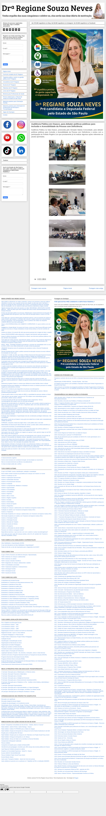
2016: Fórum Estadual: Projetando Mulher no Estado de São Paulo (72, 730)
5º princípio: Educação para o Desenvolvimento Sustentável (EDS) (18, 680)
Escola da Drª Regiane (9, 85)
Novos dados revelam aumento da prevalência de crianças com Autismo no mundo (23, 473)
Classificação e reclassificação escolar (11, 640)
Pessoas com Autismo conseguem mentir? (12, 530)
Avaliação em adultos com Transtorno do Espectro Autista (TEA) (18, 509)
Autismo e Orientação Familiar (9, 518)
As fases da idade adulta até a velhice (11, 464)
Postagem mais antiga (96, 288)
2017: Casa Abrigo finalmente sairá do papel (66, 669)
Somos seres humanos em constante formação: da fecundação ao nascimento (22, 460)
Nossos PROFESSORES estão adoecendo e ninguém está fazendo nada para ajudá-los (24, 334)
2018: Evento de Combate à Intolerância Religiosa (67, 582)
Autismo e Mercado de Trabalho (9, 522)
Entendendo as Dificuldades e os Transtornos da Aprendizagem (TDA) (19, 596)
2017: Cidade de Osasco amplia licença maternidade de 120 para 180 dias (74, 628)
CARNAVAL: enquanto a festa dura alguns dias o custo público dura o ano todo (22, 422)
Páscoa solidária (5, 743)
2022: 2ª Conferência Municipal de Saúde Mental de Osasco (70, 519)
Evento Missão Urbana (7, 757)
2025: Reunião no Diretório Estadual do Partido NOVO (68, 427)
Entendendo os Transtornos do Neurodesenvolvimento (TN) (17, 582)
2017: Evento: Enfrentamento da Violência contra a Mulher (69, 644)
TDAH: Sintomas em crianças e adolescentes (13, 556)
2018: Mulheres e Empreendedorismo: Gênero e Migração (69, 598)
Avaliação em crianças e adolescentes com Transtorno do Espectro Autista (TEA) (22, 507)
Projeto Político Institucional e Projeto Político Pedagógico (16, 636)
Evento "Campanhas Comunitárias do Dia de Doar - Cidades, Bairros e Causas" (22, 724)
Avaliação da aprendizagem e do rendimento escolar (15, 703)
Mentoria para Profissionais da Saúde (13, 94)
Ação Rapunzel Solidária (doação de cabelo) (13, 749)
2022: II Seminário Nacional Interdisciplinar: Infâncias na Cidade (71, 511)
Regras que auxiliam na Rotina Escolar (11, 646)
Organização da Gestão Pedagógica (11, 644)
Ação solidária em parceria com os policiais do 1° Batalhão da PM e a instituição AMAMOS (25, 761)
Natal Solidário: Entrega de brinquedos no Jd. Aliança (15, 737)
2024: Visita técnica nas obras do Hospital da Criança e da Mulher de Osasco (74, 451)
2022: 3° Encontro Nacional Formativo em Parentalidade (69, 513)
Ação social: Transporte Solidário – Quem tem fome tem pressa (18, 759)
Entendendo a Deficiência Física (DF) (11, 584)
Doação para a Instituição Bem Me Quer (12, 733)
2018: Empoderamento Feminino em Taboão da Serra (68, 596)
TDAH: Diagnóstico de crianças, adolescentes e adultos (16, 562)
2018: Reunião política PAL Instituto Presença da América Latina (71, 600)
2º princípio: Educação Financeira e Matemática (14, 674)
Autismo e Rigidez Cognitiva (8, 497)
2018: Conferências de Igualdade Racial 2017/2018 (67, 576)
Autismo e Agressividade (7, 487)
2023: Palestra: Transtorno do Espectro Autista (66, 480)
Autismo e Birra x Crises (7, 495)
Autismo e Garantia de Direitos (9, 524)
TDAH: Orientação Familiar (8, 568)
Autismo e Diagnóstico (7, 505)
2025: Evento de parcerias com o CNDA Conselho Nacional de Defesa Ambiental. (75, 412)
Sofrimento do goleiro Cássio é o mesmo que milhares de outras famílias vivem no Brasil (24, 383)
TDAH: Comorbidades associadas (10, 564)
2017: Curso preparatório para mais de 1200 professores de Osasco (72, 611)
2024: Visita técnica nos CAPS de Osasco (65, 442)
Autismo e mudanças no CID (8, 475)
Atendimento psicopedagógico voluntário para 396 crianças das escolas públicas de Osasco (25, 747)
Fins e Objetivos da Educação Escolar (11, 622)
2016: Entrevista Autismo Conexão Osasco (65, 736)
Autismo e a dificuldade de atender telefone (12, 528)
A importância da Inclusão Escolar (10, 580)
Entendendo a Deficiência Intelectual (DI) (12, 590)
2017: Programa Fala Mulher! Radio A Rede (65, 665)
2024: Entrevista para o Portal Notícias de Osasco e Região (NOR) (72, 467)
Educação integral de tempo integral (10, 701)
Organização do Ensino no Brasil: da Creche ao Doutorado (16, 630)
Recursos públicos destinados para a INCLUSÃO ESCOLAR (17, 615)
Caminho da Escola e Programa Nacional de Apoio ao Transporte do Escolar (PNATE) (24, 654)
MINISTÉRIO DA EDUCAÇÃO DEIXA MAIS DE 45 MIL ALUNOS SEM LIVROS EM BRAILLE (25, 424)
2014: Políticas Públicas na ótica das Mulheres (66, 764)
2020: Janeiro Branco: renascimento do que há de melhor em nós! (71, 528)
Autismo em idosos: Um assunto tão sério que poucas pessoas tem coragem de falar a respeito (26, 332)
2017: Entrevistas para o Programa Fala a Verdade (67, 667)
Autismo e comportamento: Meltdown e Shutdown (14, 485)
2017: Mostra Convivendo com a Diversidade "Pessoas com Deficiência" (73, 626)
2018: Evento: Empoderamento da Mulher (65, 571)
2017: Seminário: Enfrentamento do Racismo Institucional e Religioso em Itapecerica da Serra (79, 622)
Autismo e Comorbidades (8, 489)
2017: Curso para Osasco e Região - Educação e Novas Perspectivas (72, 620)
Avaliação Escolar (6, 638)
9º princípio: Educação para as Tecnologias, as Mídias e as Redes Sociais (20, 689)
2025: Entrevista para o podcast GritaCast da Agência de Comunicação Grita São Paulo (77, 418)
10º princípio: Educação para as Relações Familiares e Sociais (17, 691)
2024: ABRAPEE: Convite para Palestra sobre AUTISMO (69, 440)
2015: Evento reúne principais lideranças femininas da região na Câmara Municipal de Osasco (79, 756)
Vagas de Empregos (8, 112)
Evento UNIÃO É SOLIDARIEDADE (10, 753)
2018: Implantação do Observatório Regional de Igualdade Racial (71, 580)
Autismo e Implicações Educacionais (11, 477)
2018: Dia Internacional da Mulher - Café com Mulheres (69, 594)
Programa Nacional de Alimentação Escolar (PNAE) (15, 657)
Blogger (76, 778)
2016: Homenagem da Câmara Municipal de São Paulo (69, 732)
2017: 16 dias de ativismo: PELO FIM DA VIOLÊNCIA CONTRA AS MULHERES (75, 624)
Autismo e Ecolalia (6, 499)
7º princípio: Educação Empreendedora (11, 685)
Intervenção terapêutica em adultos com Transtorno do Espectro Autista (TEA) (21, 516)
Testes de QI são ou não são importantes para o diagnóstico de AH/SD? (20, 547)
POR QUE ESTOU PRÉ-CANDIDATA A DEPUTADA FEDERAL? (74, 301)
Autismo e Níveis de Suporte (8, 503)
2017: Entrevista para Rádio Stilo (63, 655)
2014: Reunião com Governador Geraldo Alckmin (67, 762)
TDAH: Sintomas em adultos (8, 558)
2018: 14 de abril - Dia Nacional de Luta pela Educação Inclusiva (71, 590)
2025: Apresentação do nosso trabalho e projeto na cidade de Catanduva (73, 408)
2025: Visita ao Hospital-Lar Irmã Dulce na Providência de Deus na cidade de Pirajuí (76, 410)
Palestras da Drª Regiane (10, 88)
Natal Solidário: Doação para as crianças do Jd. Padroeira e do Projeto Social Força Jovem (25, 735)
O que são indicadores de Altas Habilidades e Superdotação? (17, 545)
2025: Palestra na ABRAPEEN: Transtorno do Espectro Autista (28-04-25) (73, 406)
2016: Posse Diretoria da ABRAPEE (63, 742)
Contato (5, 115)
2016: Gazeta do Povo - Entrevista (63, 738)
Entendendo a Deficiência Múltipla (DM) (11, 592)
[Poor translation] (7, 789)
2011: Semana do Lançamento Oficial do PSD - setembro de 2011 (71, 769)
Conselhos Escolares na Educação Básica (12, 648)
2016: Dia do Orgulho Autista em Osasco (65, 740)
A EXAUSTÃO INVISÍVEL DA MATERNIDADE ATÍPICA (15, 426)
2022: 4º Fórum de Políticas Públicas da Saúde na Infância (69, 515)
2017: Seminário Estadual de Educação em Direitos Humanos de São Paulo (74, 632)
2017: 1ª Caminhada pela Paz (62, 687)
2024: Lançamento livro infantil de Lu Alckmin (66, 463)
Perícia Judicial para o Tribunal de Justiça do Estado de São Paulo (12, 97)
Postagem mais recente (38, 288)
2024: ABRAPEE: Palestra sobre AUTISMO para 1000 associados (71, 446)
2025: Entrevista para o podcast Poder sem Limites (67, 416)
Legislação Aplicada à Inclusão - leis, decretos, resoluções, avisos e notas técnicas (23, 652)
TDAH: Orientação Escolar (8, 570)
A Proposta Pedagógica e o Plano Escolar (12, 634)
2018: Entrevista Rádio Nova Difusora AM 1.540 (67, 578)
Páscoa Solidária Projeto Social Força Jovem (13, 755)
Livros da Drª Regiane (9, 91)
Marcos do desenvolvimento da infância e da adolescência (16, 462)
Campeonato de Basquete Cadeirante (11, 741)
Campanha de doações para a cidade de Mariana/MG (15, 745)
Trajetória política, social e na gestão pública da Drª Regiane (13, 78)
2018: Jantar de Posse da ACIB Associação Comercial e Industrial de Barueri (74, 588)
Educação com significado (8, 699)
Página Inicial (7, 71)
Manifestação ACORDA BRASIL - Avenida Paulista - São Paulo (71, 381)
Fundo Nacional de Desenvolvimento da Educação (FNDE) (16, 664)
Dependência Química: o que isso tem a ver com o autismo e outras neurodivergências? (24, 532)
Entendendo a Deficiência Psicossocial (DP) (13, 594)
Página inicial (67, 288)
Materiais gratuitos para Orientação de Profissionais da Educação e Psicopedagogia (14, 107)
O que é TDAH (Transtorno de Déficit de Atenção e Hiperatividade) (18, 554)
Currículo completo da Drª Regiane (13, 74)
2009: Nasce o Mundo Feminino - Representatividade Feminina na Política (74, 773)
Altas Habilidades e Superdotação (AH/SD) (12, 543)
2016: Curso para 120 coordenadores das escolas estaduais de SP (72, 715)
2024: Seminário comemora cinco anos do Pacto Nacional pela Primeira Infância (75, 459)
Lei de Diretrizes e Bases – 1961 (10, 624)
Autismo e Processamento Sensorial (11, 481)
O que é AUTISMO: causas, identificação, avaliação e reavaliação (18, 471)
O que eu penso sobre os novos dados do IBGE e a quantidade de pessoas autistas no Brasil (26, 394)
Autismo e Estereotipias (7, 501)
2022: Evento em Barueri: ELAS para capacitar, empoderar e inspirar (72, 493)
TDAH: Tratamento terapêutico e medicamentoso (14, 566)
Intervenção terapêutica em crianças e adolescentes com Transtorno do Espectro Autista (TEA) (26, 513)
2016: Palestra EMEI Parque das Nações (65, 713)
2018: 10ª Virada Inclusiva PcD (62, 602)
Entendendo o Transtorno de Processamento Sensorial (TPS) (17, 600)
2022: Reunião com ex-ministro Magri (64, 484)
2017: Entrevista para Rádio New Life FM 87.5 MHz (68, 661)
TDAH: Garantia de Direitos (8, 572)
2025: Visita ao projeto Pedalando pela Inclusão (67, 414)
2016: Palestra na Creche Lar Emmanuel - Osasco (67, 708)
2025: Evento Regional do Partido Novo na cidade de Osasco (70, 432)
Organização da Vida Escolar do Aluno (11, 642)
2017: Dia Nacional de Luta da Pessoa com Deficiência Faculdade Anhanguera (75, 630)
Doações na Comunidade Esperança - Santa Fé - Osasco (16, 751)
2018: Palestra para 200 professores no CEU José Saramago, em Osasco (73, 558)
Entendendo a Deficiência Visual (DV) (11, 588)
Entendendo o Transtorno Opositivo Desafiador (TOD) (15, 602)
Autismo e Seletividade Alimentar (10, 479)
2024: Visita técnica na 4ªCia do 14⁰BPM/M (65, 444)
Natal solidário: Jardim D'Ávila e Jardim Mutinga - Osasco (16, 727)
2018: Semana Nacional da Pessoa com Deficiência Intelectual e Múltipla (73, 545)
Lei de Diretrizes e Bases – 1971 (10, 626)
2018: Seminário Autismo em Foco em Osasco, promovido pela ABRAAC (73, 551)
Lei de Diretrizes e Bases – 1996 (10, 628)
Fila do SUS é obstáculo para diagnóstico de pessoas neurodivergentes (20, 389)
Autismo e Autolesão (6, 483)
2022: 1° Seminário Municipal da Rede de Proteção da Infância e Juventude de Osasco (77, 517)
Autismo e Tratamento (7, 511)
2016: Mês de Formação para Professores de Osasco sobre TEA (71, 702)
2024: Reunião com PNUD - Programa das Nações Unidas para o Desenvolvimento (76, 472)
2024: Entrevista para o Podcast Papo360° (65, 465)
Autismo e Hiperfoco (6, 493)
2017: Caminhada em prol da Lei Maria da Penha (67, 674)
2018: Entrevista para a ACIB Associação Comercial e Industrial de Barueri (74, 604)
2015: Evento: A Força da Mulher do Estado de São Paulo (69, 754)
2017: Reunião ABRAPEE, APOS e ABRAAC (66, 663)
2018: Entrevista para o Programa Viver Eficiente (67, 592)
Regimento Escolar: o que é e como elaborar (13, 632)
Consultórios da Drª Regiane (11, 82)
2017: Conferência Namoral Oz (62, 685)
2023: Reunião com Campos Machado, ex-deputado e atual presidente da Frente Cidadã (77, 482)
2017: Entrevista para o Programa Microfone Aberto (68, 680)
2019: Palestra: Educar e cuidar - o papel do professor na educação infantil (74, 533)
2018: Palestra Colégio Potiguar (62, 553)
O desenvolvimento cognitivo (9, 457)
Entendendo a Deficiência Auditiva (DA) (11, 586)
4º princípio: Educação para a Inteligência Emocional (15, 678)
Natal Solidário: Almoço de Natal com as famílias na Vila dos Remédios (20, 739)
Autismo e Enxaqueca (7, 526)
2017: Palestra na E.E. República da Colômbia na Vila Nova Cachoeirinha (73, 609)
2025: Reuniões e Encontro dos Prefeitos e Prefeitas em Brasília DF (72, 401)
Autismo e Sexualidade (7, 491)
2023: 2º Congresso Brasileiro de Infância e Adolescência (69, 478)
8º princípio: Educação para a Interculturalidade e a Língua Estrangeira (20, 687)
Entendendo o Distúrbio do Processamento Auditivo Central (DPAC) (19, 604)
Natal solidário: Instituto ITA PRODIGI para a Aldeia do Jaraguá (18, 729)
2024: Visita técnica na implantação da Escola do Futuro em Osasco (72, 453)
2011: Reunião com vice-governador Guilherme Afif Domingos (70, 771)
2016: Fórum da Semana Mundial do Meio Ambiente (68, 734)
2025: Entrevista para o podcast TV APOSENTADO (67, 434)
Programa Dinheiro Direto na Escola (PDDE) (13, 659)
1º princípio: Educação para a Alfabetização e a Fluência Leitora (18, 672)
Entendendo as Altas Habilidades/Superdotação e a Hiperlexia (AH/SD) (20, 598)
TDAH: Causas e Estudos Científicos (11, 560)
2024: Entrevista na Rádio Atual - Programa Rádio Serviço (69, 461)
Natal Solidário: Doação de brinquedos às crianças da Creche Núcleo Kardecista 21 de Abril (25, 731)
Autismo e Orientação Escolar (9, 520)
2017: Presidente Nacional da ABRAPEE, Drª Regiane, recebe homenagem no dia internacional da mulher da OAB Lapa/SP (76, 635)
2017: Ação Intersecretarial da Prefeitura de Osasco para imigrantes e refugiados (75, 650)
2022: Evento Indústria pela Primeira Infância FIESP (68, 509)
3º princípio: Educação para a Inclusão (11, 676)
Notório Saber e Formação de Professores (12, 650)
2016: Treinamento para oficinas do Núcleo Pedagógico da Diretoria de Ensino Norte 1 (77, 717)
